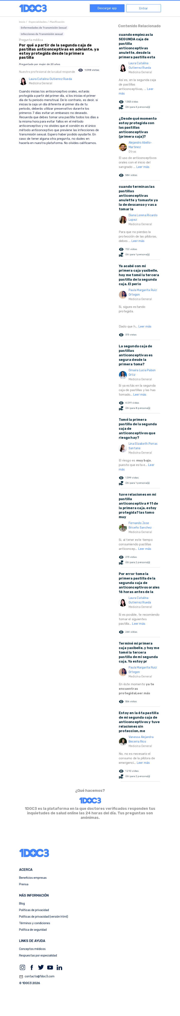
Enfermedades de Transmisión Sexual (44, 27)
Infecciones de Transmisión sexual (42, 34)
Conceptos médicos (32, 949)
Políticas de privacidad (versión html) (43, 916)
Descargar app (107, 8)
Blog (22, 903)
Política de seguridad (33, 930)
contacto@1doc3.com (36, 977)
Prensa (23, 884)
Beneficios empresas (33, 878)
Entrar (143, 8)
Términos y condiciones (34, 923)
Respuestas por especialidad (38, 955)
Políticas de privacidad (34, 910)
